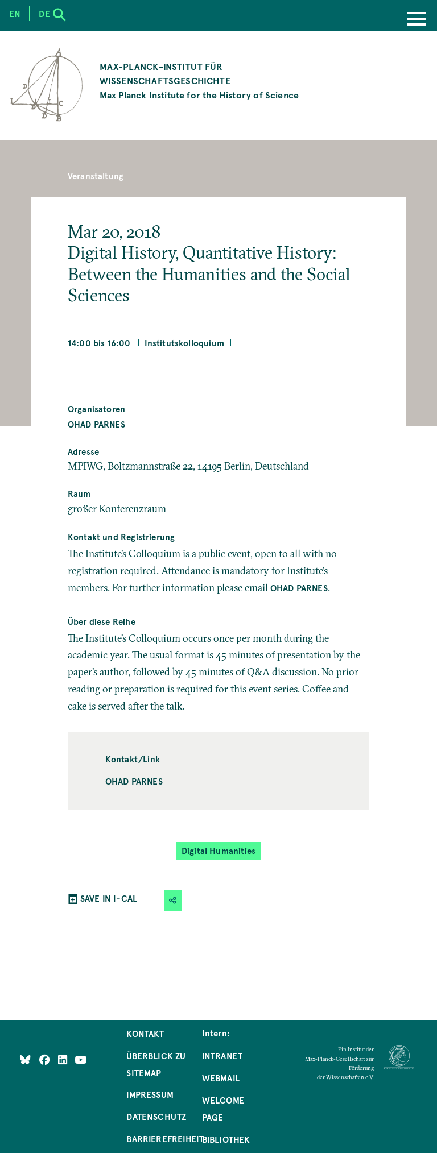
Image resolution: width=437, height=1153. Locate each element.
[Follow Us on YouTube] (80, 1059)
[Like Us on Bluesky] (25, 1059)
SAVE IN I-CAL (108, 898)
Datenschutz (156, 1116)
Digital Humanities (218, 851)
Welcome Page (223, 1108)
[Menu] (416, 20)
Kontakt (145, 1033)
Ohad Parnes (96, 424)
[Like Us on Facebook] (45, 1059)
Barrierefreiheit (165, 1138)
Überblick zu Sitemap (155, 1064)
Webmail (221, 1078)
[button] (173, 900)
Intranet (222, 1055)
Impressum (150, 1094)
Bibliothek (226, 1139)
